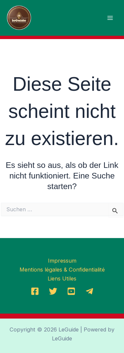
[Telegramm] (89, 291)
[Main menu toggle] (110, 18)
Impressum (62, 260)
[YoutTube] (71, 291)
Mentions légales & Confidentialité (62, 269)
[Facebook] (35, 291)
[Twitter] (53, 291)
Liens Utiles (62, 278)
